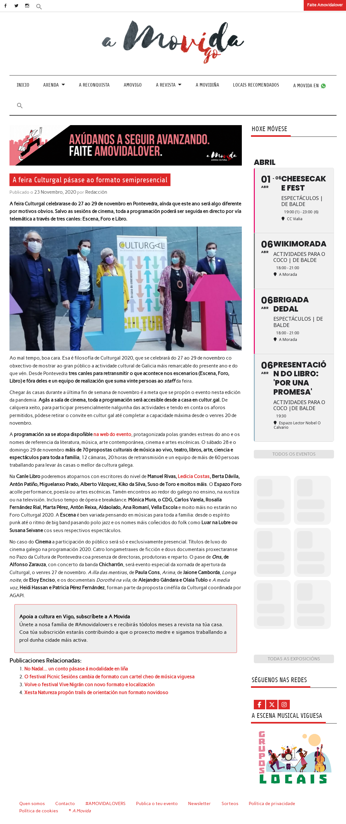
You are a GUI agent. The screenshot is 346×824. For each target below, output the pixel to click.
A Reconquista (94, 85)
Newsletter (200, 803)
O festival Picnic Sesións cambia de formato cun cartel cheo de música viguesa (109, 676)
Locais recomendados (256, 85)
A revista (166, 85)
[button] (43, 6)
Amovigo (133, 85)
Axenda (51, 85)
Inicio (23, 85)
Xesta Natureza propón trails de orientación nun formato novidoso (96, 691)
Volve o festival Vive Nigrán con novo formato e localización (89, 683)
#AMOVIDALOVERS (106, 803)
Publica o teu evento (158, 803)
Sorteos (231, 803)
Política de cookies (38, 810)
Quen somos (32, 803)
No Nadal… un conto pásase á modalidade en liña (76, 668)
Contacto (65, 803)
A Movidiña (207, 85)
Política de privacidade (273, 803)
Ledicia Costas (193, 476)
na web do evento (111, 434)
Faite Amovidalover (325, 5)
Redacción (94, 192)
